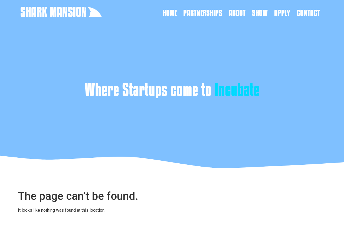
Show (260, 13)
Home (170, 13)
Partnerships (202, 13)
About (237, 13)
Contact (308, 13)
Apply (282, 13)
